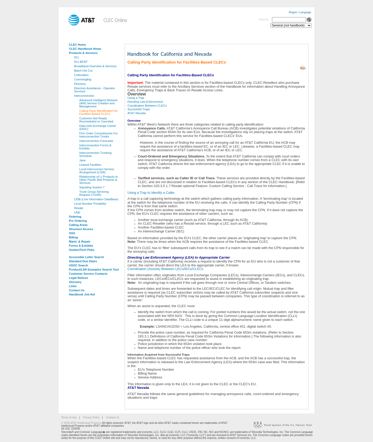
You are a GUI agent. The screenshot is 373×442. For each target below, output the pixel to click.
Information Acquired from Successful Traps (158, 354)
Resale (78, 208)
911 (76, 57)
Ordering (75, 216)
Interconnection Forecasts (96, 140)
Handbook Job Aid (82, 294)
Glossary (75, 282)
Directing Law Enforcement (145, 101)
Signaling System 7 (92, 187)
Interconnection (84, 95)
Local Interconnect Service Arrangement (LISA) (96, 171)
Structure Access (81, 229)
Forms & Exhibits (81, 245)
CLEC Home (77, 44)
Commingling (82, 79)
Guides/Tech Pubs (82, 249)
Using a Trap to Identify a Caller (151, 193)
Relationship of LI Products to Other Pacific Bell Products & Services (98, 179)
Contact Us (76, 290)
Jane (82, 160)
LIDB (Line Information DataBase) (96, 199)
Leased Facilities (90, 164)
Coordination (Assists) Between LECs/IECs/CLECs (165, 269)
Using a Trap (135, 97)
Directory (80, 83)
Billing (73, 237)
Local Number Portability (90, 203)
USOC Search (78, 265)
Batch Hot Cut (83, 70)
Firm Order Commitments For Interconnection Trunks (98, 135)
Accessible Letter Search (86, 257)
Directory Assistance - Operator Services (94, 90)
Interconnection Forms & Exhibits (95, 147)
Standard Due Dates (83, 261)
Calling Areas (78, 224)
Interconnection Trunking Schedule (95, 154)
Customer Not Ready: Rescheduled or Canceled (96, 120)
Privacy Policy (91, 417)
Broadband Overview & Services (95, 66)
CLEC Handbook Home (85, 48)
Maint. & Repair (79, 241)
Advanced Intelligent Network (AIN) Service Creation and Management (98, 103)
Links (73, 286)
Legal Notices (78, 277)
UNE (77, 212)
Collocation (81, 75)
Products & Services (83, 52)
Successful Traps (138, 109)
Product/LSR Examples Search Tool (94, 269)
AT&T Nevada (136, 113)
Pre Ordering (78, 220)
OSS (72, 233)
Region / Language (300, 12)
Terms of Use (69, 417)
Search (263, 19)
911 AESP (81, 61)
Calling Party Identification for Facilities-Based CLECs (98, 112)
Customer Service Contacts (88, 273)
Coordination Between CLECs (147, 105)
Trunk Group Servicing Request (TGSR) (94, 193)
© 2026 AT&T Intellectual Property (81, 423)
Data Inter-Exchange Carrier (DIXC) (97, 127)
